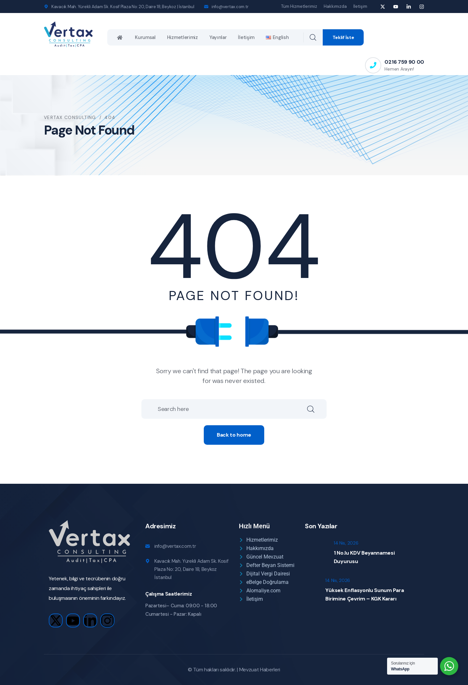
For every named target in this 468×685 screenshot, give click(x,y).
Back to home (234, 434)
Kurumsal (145, 37)
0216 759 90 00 (404, 62)
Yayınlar (218, 37)
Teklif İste (343, 37)
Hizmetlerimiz (182, 37)
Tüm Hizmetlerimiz (299, 6)
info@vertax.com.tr (230, 6)
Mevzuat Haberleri (259, 669)
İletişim (360, 6)
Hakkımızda (335, 6)
